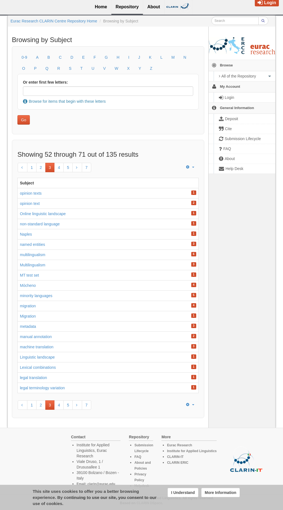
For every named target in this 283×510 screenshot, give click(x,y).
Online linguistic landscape (43, 214)
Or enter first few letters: (45, 82)
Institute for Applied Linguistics (192, 451)
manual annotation (36, 336)
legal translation (33, 377)
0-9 (24, 57)
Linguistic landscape (37, 357)
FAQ (137, 457)
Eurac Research (179, 445)
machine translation (36, 347)
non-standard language (40, 224)
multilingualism (32, 255)
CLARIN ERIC (177, 463)
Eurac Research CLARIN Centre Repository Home (54, 21)
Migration (28, 316)
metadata (28, 326)
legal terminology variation (42, 388)
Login (267, 2)
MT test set (29, 275)
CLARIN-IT (175, 457)
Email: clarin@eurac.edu (96, 484)
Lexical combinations (38, 367)
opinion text (30, 203)
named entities (32, 244)
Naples (26, 234)
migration (28, 306)
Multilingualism (32, 265)
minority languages (36, 295)
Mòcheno (28, 285)
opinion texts (31, 193)
